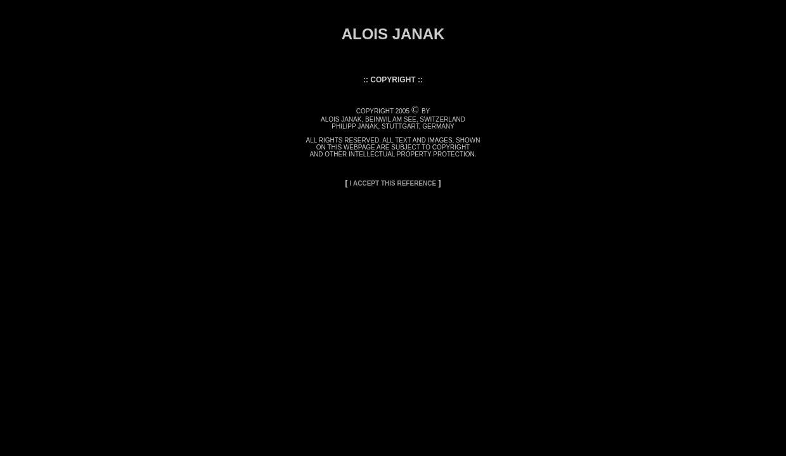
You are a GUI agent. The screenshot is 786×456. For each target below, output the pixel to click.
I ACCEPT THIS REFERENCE (393, 183)
